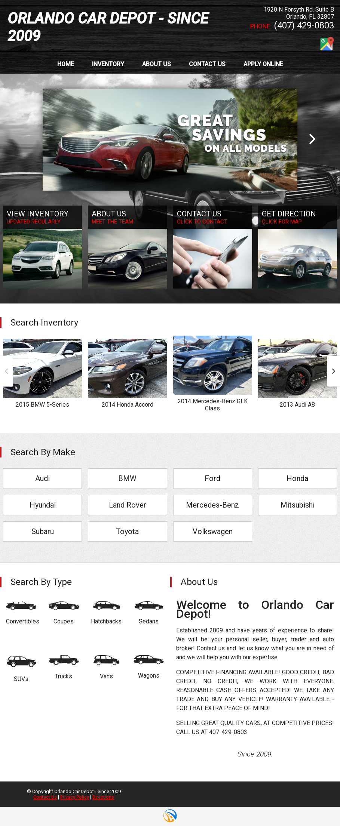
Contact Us (45, 797)
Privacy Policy (74, 797)
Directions (103, 797)
